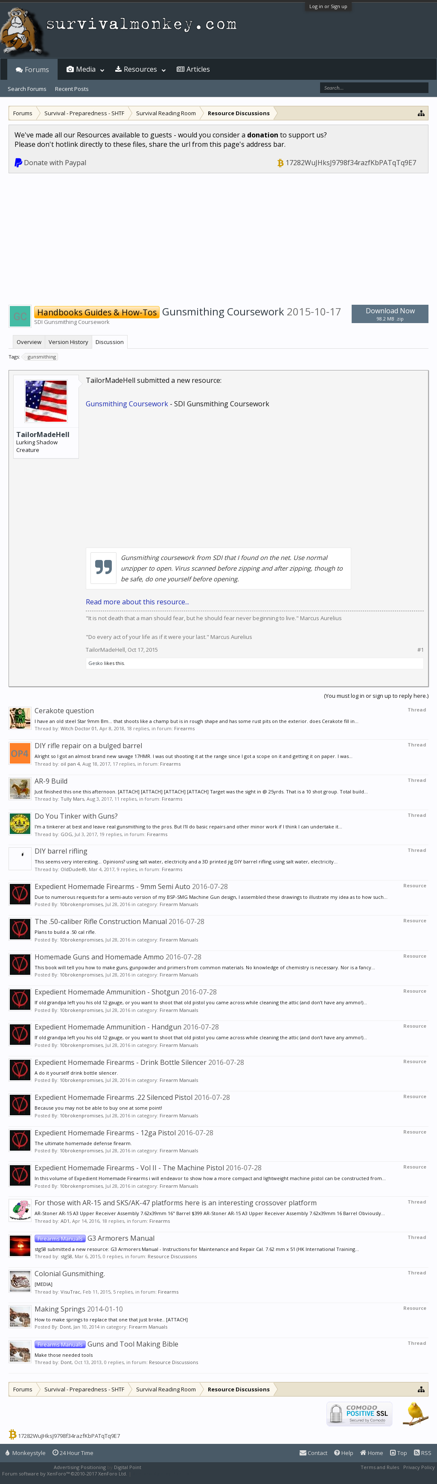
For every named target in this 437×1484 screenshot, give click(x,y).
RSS (422, 1453)
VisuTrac (70, 1292)
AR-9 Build (51, 781)
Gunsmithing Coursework (127, 403)
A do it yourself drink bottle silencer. (76, 1073)
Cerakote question (64, 710)
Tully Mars (72, 799)
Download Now (390, 314)
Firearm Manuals (179, 904)
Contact (313, 1453)
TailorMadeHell (43, 434)
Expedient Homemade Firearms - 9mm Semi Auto (112, 886)
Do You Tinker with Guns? (76, 816)
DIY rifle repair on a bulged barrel (88, 745)
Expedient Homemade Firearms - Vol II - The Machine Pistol (129, 1167)
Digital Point (127, 1467)
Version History (68, 342)
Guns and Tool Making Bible (106, 1344)
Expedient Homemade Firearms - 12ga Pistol (105, 1132)
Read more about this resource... (137, 601)
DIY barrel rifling (61, 851)
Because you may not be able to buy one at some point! (98, 1108)
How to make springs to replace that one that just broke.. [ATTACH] (111, 1319)
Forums (37, 69)
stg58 (66, 1256)
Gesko (95, 663)
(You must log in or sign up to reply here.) (376, 696)
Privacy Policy (419, 1467)
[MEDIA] (43, 1284)
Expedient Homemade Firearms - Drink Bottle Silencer (121, 1062)
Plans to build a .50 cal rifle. (65, 932)
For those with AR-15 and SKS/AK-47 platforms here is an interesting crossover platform (176, 1202)
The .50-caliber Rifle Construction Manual (101, 921)
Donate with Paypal (55, 162)
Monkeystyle (26, 1453)
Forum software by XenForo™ (64, 1473)
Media (86, 69)
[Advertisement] (218, 237)
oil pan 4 (70, 764)
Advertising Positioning (80, 1467)
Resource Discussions (172, 1256)
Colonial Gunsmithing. (70, 1273)
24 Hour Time (72, 1453)
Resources (140, 69)
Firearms (184, 728)
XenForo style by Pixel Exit (162, 1473)
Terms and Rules (380, 1467)
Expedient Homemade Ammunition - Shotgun (107, 992)
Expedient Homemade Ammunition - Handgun (108, 1027)
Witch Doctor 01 (79, 728)
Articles (198, 69)
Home (371, 1453)
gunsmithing (40, 357)
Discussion (110, 342)
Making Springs (60, 1309)
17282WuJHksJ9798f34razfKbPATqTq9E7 (351, 162)
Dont (65, 1327)
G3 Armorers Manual (94, 1238)
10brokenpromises (81, 904)
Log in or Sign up (328, 6)
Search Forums (27, 89)
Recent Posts (72, 89)
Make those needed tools (64, 1355)
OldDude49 (73, 869)
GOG (66, 834)
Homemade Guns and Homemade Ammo (99, 957)
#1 (420, 649)
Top (398, 1453)
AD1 (65, 1221)
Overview (29, 342)
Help (343, 1453)
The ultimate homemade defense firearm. (83, 1143)
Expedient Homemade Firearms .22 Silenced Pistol (113, 1097)
